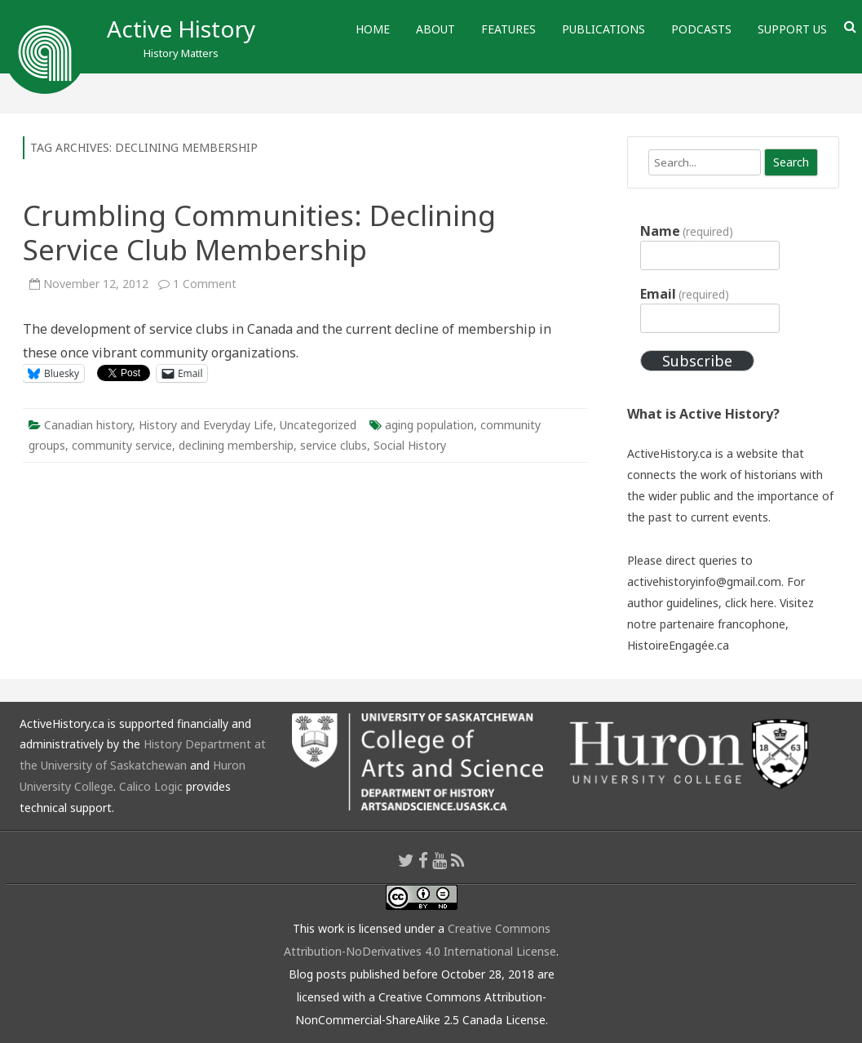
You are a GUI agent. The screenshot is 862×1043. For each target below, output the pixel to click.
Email (684, 293)
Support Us (792, 29)
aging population (429, 425)
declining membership (236, 445)
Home (373, 29)
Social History (410, 445)
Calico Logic (151, 786)
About (435, 29)
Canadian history (88, 425)
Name (686, 230)
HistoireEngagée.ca (678, 645)
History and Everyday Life (206, 425)
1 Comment (204, 283)
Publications (603, 29)
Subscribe (697, 361)
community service (122, 445)
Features (508, 29)
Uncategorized (318, 425)
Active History (181, 28)
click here (749, 602)
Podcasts (701, 29)
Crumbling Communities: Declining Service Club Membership (259, 232)
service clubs (333, 445)
